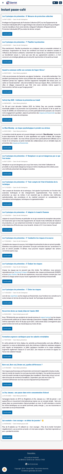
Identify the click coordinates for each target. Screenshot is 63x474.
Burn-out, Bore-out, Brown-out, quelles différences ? (22, 365)
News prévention (22, 103)
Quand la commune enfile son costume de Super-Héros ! (23, 70)
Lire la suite (7, 34)
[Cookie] (4, 469)
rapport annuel (46, 317)
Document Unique (21, 272)
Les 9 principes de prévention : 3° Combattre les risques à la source (27, 238)
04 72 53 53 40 (32, 464)
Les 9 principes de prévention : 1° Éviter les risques (21, 289)
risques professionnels (47, 113)
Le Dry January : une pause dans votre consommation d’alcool (25, 392)
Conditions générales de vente (31, 471)
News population (22, 73)
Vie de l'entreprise (22, 19)
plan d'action (12, 274)
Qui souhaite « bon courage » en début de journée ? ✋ (23, 420)
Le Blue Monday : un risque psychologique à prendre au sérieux (26, 128)
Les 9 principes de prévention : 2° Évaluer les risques (22, 264)
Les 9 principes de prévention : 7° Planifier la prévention (23, 42)
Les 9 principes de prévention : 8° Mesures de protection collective (27, 16)
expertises (14, 296)
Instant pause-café (22, 314)
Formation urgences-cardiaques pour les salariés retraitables (25, 337)
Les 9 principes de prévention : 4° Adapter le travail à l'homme (25, 212)
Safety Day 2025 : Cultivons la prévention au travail (21, 100)
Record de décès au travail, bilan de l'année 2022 (20, 311)
